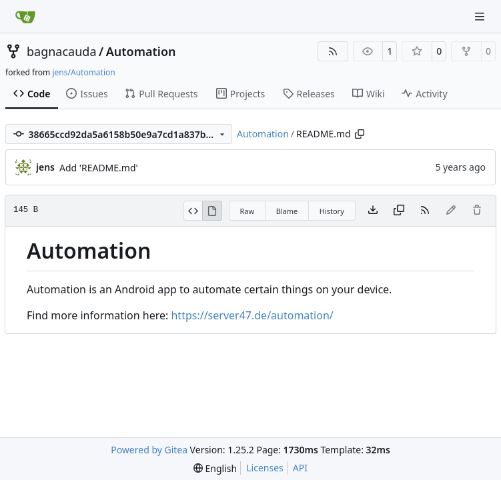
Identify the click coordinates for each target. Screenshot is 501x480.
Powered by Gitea (149, 449)
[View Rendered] (212, 211)
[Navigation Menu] (481, 16)
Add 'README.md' (98, 167)
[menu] (215, 468)
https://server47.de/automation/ (252, 315)
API (300, 467)
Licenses (265, 467)
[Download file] (373, 210)
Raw (247, 211)
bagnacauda (62, 51)
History (332, 211)
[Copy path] (359, 134)
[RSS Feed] (333, 51)
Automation (141, 51)
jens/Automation (83, 72)
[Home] (25, 17)
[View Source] (193, 211)
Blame (287, 211)
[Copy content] (399, 210)
